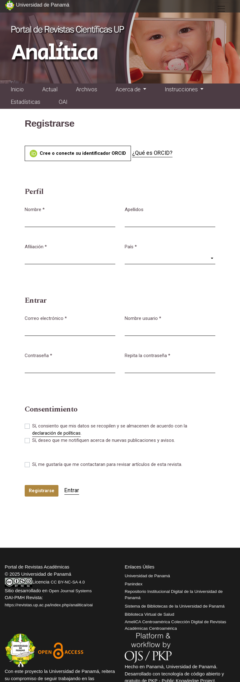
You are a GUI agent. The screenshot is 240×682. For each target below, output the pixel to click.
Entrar (71, 490)
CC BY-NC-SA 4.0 (68, 582)
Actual (50, 89)
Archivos (86, 89)
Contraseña (38, 355)
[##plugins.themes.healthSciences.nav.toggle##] (221, 9)
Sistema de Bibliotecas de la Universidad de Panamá (175, 606)
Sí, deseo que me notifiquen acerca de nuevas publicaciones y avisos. (103, 440)
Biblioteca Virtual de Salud (149, 614)
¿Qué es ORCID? (152, 152)
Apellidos (134, 209)
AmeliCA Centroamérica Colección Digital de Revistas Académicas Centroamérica (175, 624)
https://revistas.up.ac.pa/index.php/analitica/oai (49, 605)
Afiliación (36, 246)
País (131, 246)
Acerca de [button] (129, 89)
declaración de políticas (56, 433)
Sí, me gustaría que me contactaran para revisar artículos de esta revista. (107, 464)
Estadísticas (25, 102)
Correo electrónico (46, 318)
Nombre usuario (143, 318)
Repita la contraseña (147, 355)
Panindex (133, 584)
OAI (63, 102)
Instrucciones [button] (182, 89)
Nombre (35, 209)
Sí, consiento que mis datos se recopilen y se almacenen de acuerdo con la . (109, 430)
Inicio (17, 89)
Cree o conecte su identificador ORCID (78, 153)
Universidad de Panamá (147, 575)
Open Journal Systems (70, 591)
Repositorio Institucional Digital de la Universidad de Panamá (174, 594)
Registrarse (41, 490)
